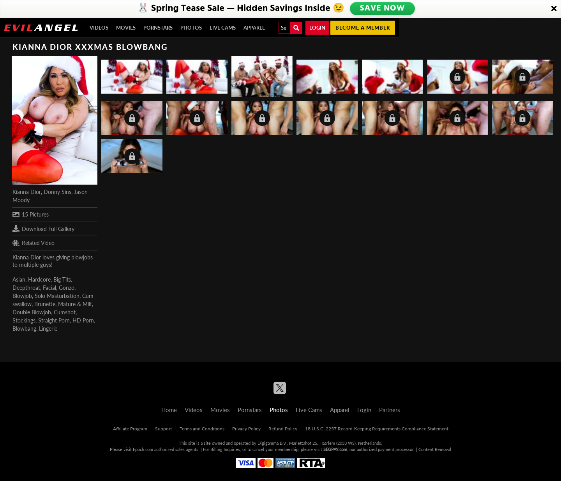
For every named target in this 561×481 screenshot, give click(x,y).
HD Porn (83, 320)
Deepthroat (26, 287)
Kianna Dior (26, 192)
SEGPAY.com (335, 449)
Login (317, 28)
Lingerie (48, 328)
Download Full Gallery (43, 228)
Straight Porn (54, 320)
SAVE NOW (383, 8)
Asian (18, 279)
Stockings (23, 320)
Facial (49, 287)
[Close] (554, 9)
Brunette (44, 304)
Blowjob (22, 295)
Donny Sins (57, 192)
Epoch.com (143, 449)
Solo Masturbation (57, 295)
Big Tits (62, 279)
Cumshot (65, 312)
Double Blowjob (31, 312)
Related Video (33, 243)
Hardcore (39, 279)
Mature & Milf (75, 304)
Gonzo (66, 287)
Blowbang (24, 328)
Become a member (362, 28)
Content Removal (434, 449)
